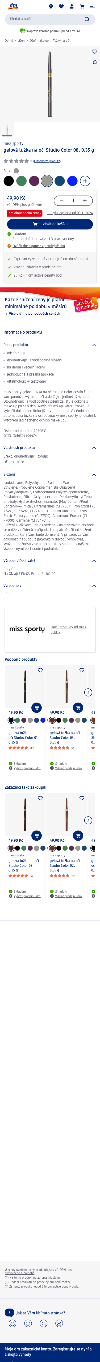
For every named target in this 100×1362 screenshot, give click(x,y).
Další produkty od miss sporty (47, 630)
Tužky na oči (61, 40)
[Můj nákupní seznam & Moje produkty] (61, 6)
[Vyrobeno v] (50, 586)
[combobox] (50, 19)
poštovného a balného (19, 1273)
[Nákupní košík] (82, 6)
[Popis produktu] (50, 345)
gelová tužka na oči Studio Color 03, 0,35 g (65, 737)
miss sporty (13, 144)
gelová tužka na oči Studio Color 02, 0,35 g (65, 865)
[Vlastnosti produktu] (50, 448)
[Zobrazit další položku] (88, 692)
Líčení (21, 40)
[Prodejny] (51, 6)
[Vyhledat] (87, 19)
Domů (9, 40)
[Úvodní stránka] (13, 6)
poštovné (35, 205)
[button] (92, 6)
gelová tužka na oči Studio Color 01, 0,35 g (23, 737)
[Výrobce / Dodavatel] (50, 561)
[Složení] (50, 475)
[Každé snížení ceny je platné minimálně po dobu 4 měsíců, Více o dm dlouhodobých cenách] (50, 306)
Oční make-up (39, 40)
